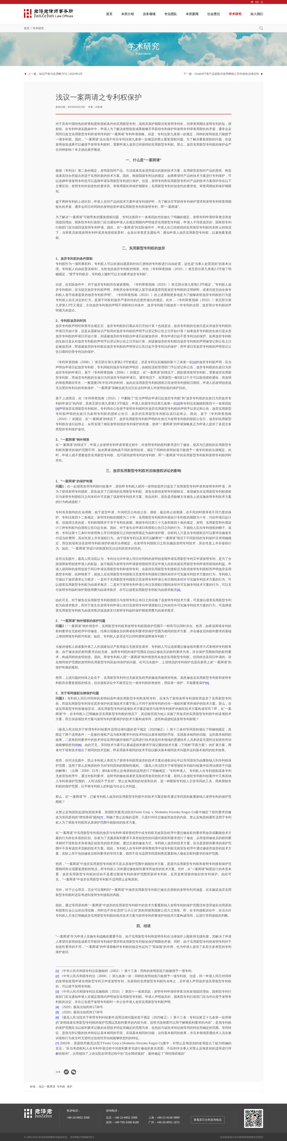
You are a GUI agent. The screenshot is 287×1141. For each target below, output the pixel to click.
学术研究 (235, 14)
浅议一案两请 (46, 1086)
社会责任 (213, 14)
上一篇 (55, 73)
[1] (194, 361)
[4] (178, 589)
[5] (207, 682)
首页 (109, 14)
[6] (80, 744)
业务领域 (149, 14)
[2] (178, 403)
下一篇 (221, 73)
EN (257, 2)
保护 (69, 1086)
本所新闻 (192, 14)
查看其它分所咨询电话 (208, 1119)
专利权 (61, 1086)
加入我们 (256, 14)
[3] (57, 408)
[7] (101, 816)
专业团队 (170, 14)
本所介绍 (127, 14)
